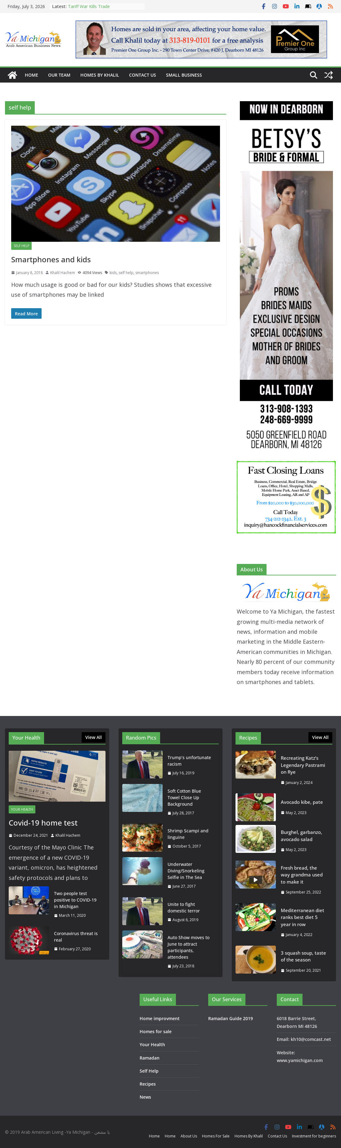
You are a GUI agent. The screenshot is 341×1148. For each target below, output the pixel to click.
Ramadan (149, 1058)
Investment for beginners (314, 1136)
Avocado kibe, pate (302, 802)
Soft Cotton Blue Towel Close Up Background (184, 797)
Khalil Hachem (62, 272)
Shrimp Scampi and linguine (188, 834)
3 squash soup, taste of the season (303, 956)
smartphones (147, 272)
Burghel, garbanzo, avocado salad (301, 835)
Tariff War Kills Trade (89, 6)
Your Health (22, 809)
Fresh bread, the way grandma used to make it (302, 875)
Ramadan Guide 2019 (230, 1018)
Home (31, 75)
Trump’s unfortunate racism (189, 760)
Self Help (21, 246)
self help (126, 272)
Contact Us (142, 75)
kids (113, 272)
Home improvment (160, 1018)
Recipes (148, 1084)
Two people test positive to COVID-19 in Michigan (75, 899)
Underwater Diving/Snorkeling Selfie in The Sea (186, 870)
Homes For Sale (216, 1136)
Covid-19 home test (43, 822)
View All (93, 737)
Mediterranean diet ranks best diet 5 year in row (302, 917)
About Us (189, 1136)
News (145, 1097)
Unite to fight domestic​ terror (184, 907)
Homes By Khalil (99, 75)
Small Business (184, 75)
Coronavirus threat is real (76, 936)
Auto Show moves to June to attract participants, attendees (188, 947)
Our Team (59, 75)
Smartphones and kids (51, 259)
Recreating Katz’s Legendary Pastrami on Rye (303, 765)
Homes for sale (156, 1031)
